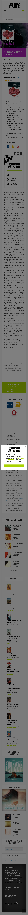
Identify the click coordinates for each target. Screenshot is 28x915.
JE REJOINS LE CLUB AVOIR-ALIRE (14, 466)
